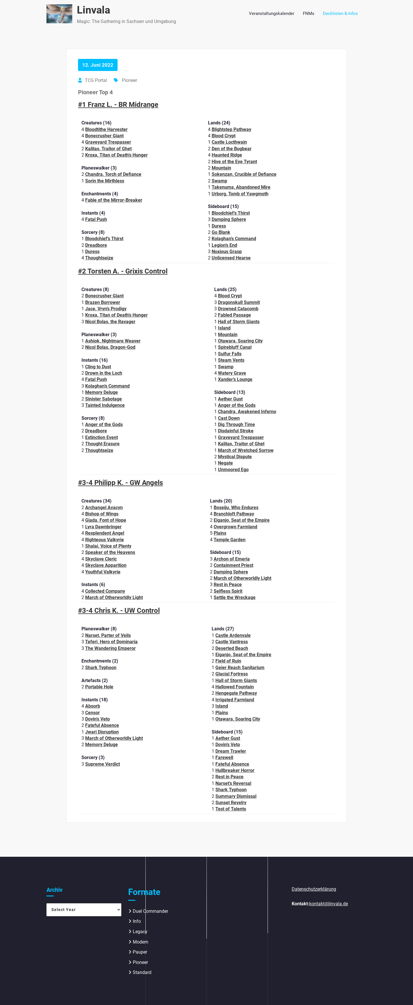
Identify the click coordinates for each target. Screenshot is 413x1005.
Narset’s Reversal (233, 783)
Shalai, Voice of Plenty (108, 546)
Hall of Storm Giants (239, 321)
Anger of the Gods (104, 424)
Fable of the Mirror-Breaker (113, 200)
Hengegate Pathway (236, 693)
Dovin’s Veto (97, 719)
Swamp (219, 181)
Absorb (92, 706)
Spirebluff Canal (235, 347)
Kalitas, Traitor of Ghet (108, 148)
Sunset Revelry (230, 802)
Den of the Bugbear (232, 148)
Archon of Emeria (232, 559)
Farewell (224, 757)
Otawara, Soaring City (240, 341)
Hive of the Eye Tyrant (234, 161)
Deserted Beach (231, 648)
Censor (92, 712)
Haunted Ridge (227, 155)
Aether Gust (230, 399)
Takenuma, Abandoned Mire (241, 187)
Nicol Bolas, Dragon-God (110, 347)
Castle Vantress (231, 641)
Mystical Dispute (235, 456)
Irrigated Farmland (234, 699)
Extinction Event (101, 437)
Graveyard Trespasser (108, 142)
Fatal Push (96, 219)
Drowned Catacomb (238, 308)
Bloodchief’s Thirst (104, 238)
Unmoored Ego (233, 469)
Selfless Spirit (228, 591)
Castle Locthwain (229, 142)
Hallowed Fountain (234, 687)
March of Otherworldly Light (114, 597)
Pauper (140, 952)
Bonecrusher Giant (104, 135)
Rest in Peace (228, 584)
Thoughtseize (99, 258)
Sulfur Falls (229, 354)
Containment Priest (233, 565)
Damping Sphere (229, 219)
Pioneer (129, 80)
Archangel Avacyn (104, 507)
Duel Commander (150, 911)
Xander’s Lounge (235, 379)
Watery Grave (232, 373)
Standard (142, 972)
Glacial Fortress (231, 674)
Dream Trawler (230, 751)
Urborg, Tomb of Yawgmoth (240, 194)
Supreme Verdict (102, 764)
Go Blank (221, 232)
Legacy (140, 931)
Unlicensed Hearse (231, 258)
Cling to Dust (98, 366)
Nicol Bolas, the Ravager (110, 321)
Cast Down (229, 418)
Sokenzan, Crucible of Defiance (244, 174)
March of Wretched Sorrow (246, 450)
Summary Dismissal (235, 796)
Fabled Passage (234, 315)
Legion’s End (224, 245)
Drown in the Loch (103, 373)
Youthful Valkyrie (102, 572)
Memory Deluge (101, 392)
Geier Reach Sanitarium (239, 667)
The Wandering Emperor (110, 648)
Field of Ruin (228, 661)
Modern (140, 942)
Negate (225, 463)
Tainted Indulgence (105, 405)
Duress (92, 251)
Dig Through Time (236, 424)
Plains (220, 533)
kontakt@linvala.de (328, 903)
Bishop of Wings (101, 514)
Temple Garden (230, 539)
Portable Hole (99, 687)
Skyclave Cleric (101, 559)
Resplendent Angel (104, 533)
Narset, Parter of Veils (108, 635)
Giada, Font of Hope (105, 520)
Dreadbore (96, 245)
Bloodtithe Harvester (106, 129)
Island (224, 328)
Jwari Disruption (102, 732)
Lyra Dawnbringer (103, 527)
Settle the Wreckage (235, 597)
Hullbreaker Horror (234, 770)
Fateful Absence (102, 725)
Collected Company (105, 591)
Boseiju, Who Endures (236, 507)
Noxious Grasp (227, 251)
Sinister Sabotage (103, 399)
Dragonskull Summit (239, 302)
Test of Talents (230, 809)
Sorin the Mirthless (104, 181)
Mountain (221, 168)
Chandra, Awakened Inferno (247, 411)
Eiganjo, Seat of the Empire (242, 520)
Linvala (93, 10)
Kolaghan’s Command (234, 238)
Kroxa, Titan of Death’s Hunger (116, 155)
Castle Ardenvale (233, 635)
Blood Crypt (223, 135)
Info (137, 921)
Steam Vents (231, 360)
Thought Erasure (102, 443)
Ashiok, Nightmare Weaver (113, 341)
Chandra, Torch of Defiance (113, 174)
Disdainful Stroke (236, 431)
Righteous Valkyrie (104, 539)
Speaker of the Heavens (110, 552)
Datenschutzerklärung (314, 889)
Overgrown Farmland (235, 527)
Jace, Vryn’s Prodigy (105, 308)
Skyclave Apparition (105, 565)
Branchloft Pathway (234, 514)
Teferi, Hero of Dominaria (111, 641)
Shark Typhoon (100, 667)
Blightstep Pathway (231, 129)
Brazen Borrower (102, 302)
